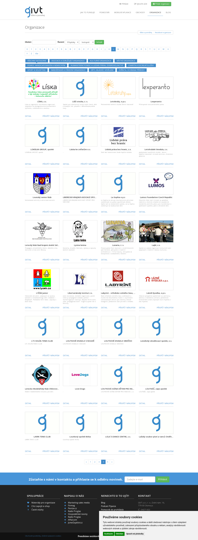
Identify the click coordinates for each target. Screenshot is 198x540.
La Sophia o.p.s (118, 197)
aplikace (122, 12)
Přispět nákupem (51, 116)
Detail (28, 116)
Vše (36, 53)
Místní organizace (126, 60)
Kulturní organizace (100, 60)
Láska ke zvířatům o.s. (80, 149)
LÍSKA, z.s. (42, 101)
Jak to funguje (87, 12)
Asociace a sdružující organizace (68, 60)
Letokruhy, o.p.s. (118, 101)
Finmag (71, 505)
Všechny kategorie (36, 60)
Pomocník (104, 12)
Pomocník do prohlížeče (112, 509)
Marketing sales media (79, 502)
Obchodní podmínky (33, 536)
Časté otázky (37, 509)
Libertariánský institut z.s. (80, 293)
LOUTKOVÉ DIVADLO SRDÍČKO (118, 341)
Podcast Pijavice (108, 506)
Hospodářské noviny (77, 514)
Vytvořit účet (140, 4)
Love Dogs (80, 388)
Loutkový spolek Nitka (80, 436)
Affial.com (72, 519)
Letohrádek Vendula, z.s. (156, 149)
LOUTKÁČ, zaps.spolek (156, 388)
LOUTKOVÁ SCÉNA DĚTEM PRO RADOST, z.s (121, 388)
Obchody (140, 12)
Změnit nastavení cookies (51, 536)
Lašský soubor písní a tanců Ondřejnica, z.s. (159, 436)
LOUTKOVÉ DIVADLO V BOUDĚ (80, 341)
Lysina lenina (80, 245)
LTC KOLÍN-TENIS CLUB (42, 341)
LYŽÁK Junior (42, 293)
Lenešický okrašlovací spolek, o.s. (156, 341)
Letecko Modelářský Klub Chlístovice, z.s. (44, 388)
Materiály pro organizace (43, 502)
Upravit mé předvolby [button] (135, 534)
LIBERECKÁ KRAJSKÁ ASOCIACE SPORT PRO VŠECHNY (87, 197)
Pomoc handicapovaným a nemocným (46, 65)
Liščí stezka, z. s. (80, 101)
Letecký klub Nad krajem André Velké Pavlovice (47, 245)
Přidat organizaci (161, 4)
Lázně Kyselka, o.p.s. (156, 293)
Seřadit (99, 42)
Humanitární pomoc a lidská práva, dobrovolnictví (97, 65)
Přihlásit (123, 4)
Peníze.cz (72, 508)
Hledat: (28, 42)
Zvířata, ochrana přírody (132, 70)
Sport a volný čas (36, 70)
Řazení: (61, 42)
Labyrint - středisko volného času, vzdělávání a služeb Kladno (130, 293)
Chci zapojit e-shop (40, 506)
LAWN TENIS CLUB (42, 436)
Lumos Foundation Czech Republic (156, 197)
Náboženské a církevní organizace (68, 70)
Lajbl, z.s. (156, 245)
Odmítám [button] (119, 534)
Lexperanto (156, 101)
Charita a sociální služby (141, 65)
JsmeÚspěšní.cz (75, 522)
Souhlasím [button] (108, 534)
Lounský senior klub (42, 197)
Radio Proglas (74, 511)
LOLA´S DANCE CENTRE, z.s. (118, 436)
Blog (168, 12)
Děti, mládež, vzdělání (102, 70)
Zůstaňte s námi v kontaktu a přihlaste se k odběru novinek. (76, 479)
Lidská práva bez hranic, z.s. (118, 149)
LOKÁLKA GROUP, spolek (42, 149)
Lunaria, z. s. (118, 245)
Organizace (155, 12)
